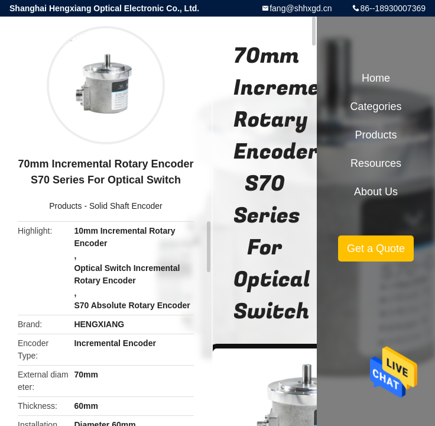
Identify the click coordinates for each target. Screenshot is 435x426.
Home (376, 78)
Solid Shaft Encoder (126, 206)
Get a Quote (376, 248)
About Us (376, 192)
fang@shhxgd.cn (301, 8)
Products (65, 206)
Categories (375, 106)
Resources (375, 163)
